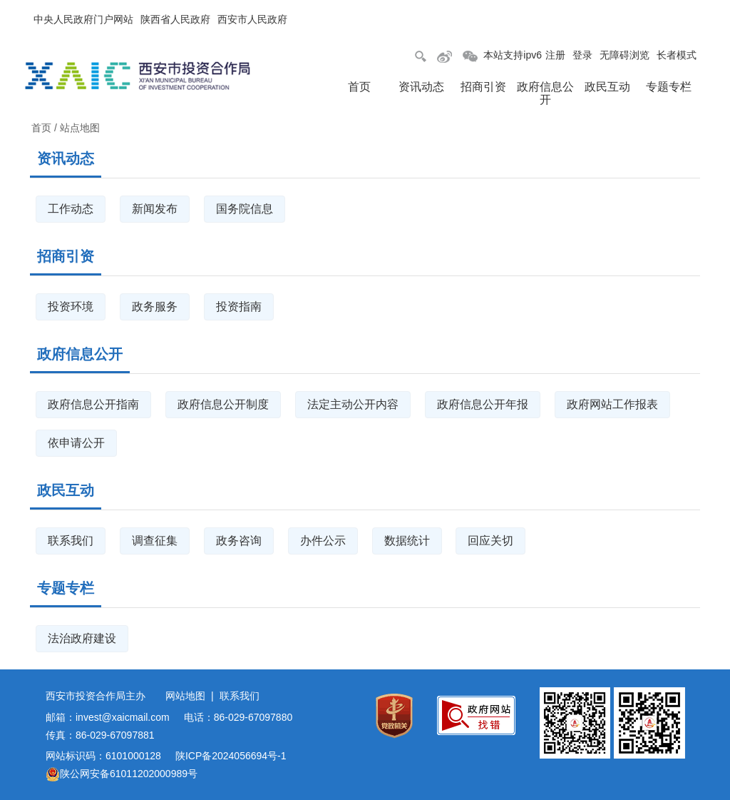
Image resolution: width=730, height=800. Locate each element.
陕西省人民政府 (175, 19)
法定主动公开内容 (353, 404)
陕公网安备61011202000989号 (121, 773)
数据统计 (407, 541)
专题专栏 (669, 87)
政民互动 (607, 87)
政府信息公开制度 (223, 404)
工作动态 (70, 209)
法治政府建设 (82, 638)
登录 (582, 55)
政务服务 (155, 306)
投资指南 (239, 306)
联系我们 (70, 541)
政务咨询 (239, 541)
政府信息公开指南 (93, 404)
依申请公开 (76, 443)
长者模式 (676, 55)
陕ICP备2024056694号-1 (231, 755)
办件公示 (323, 541)
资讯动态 (421, 87)
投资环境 (70, 306)
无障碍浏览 (624, 55)
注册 (555, 55)
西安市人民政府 (252, 19)
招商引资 (483, 87)
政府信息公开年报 (482, 404)
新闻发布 (155, 209)
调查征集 (155, 541)
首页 (359, 87)
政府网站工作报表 (612, 404)
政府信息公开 (545, 93)
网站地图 (185, 696)
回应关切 (490, 541)
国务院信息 (244, 209)
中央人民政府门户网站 (83, 19)
